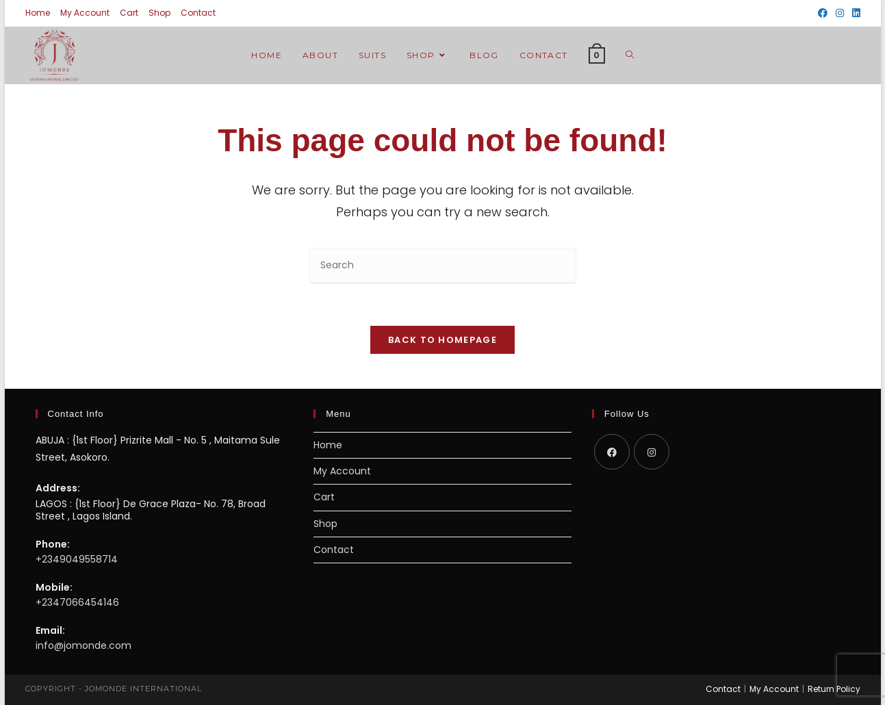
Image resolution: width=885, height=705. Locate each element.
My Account (85, 12)
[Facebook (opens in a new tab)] (823, 13)
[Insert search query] (442, 266)
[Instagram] (651, 452)
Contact (198, 12)
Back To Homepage (442, 339)
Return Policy (834, 689)
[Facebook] (612, 452)
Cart (129, 12)
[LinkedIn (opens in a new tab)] (854, 13)
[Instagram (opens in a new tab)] (840, 13)
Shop (159, 12)
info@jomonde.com (83, 645)
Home (37, 12)
